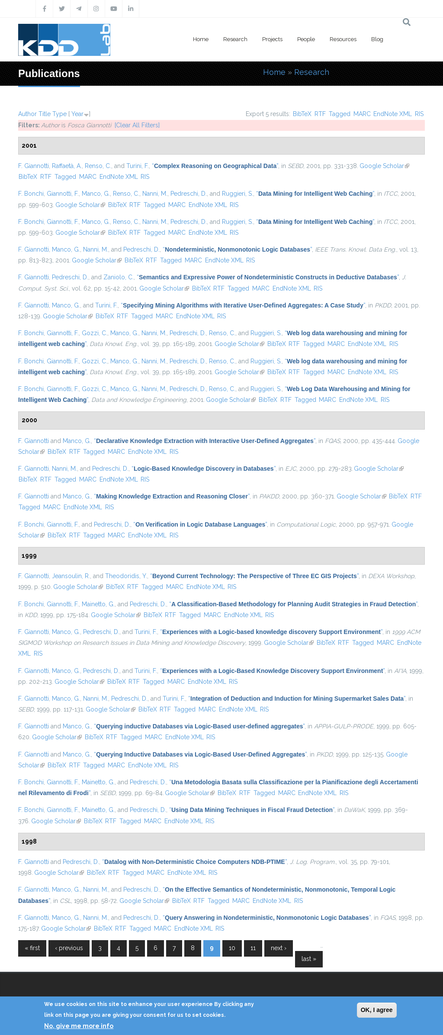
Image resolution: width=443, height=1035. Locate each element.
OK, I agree (377, 1009)
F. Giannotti (33, 165)
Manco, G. (96, 193)
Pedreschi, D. (188, 193)
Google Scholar (384, 165)
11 (253, 947)
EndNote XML (392, 113)
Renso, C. (98, 165)
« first (32, 947)
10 (232, 947)
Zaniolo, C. (118, 277)
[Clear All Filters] (137, 125)
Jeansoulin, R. (71, 575)
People (306, 39)
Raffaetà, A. (67, 165)
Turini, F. (137, 165)
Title (45, 113)
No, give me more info (78, 1025)
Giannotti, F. (63, 193)
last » (309, 958)
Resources (343, 39)
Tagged (339, 113)
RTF (320, 113)
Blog (377, 39)
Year (77, 113)
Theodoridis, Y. (126, 575)
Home (201, 39)
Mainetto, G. (98, 604)
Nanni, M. (154, 193)
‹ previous (69, 947)
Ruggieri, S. (237, 193)
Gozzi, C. (94, 333)
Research (235, 39)
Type (59, 113)
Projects (272, 39)
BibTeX (302, 113)
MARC (362, 113)
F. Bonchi (31, 193)
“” (215, 165)
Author (27, 113)
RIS (419, 113)
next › (278, 947)
